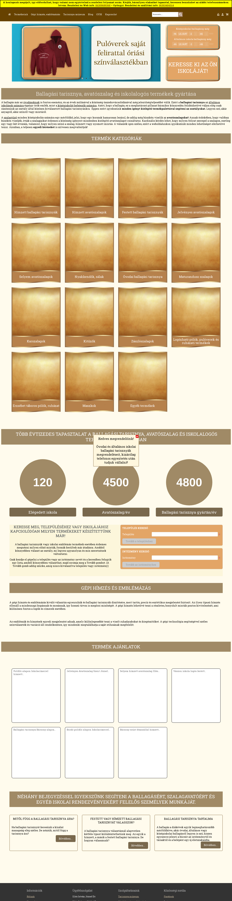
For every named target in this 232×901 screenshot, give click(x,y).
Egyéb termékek (142, 406)
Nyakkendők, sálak (89, 277)
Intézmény (129, 558)
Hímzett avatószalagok (89, 213)
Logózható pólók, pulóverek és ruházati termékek (196, 341)
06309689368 (102, 5)
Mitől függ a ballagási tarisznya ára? (43, 819)
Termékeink (36, 14)
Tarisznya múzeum (89, 14)
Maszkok (89, 406)
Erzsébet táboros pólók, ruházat (36, 406)
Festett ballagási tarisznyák (142, 213)
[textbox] (173, 14)
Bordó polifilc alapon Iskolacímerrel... (88, 730)
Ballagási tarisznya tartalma (188, 819)
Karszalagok (36, 342)
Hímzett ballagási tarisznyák (36, 213)
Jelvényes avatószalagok (196, 213)
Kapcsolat (126, 14)
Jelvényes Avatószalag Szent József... (88, 671)
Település (128, 535)
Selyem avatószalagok (36, 277)
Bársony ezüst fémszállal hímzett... (140, 730)
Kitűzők (89, 342)
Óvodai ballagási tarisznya (142, 277)
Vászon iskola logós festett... (189, 671)
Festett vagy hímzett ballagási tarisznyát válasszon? (116, 821)
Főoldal (25, 14)
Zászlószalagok (142, 342)
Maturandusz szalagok (196, 277)
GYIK (114, 14)
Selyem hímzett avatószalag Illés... (139, 671)
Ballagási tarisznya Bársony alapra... (34, 730)
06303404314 (166, 5)
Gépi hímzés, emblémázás (60, 14)
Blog (105, 14)
